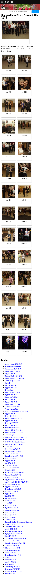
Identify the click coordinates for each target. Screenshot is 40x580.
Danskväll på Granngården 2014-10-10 (15, 543)
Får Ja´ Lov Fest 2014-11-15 (12, 541)
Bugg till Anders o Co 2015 (12, 510)
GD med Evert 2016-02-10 (12, 491)
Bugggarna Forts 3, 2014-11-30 (13, 534)
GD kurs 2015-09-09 (10, 517)
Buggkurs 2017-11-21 (11, 387)
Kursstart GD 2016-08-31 (12, 468)
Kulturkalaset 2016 (10, 470)
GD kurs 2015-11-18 (10, 501)
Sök (35, 11)
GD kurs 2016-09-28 (10, 458)
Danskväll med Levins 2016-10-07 (14, 456)
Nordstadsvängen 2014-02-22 (13, 555)
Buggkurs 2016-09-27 (11, 460)
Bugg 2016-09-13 (10, 463)
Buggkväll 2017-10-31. (11, 394)
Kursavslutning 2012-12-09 (12, 566)
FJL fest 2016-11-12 (10, 446)
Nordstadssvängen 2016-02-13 (13, 489)
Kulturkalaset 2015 (10, 519)
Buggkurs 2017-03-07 (11, 420)
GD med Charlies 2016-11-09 (12, 449)
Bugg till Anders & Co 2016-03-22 (14, 479)
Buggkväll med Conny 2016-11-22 (14, 444)
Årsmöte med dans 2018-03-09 (13, 364)
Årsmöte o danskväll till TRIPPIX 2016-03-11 (17, 482)
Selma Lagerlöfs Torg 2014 (12, 548)
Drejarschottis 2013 (10, 559)
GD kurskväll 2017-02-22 (11, 423)
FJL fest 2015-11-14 (10, 503)
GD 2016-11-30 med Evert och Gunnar (15, 442)
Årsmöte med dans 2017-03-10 (13, 418)
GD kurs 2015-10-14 (10, 512)
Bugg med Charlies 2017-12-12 (13, 376)
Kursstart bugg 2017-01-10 (12, 435)
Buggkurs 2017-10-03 (11, 399)
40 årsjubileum (9, 390)
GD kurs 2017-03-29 (10, 416)
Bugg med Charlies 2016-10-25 (13, 451)
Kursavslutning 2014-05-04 (12, 550)
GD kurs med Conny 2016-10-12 (13, 453)
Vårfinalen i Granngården (11, 409)
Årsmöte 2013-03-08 (11, 562)
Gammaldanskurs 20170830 (12, 404)
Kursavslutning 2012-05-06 (12, 569)
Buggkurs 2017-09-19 (11, 402)
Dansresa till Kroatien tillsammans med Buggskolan (18, 522)
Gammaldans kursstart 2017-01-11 (14, 432)
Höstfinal (7, 383)
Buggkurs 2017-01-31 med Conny (14, 430)
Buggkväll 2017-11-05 (11, 385)
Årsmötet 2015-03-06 (11, 529)
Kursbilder (7, 557)
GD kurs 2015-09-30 (10, 515)
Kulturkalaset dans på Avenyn (12, 406)
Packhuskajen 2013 (10, 574)
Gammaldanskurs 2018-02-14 (13, 369)
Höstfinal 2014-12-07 (11, 536)
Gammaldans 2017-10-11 (11, 397)
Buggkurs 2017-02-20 (11, 425)
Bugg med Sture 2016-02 (12, 486)
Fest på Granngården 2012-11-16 (13, 571)
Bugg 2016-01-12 (10, 496)
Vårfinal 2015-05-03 (10, 524)
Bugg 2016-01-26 (10, 493)
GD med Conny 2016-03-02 (12, 484)
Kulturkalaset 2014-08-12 (12, 545)
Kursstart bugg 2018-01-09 (12, 380)
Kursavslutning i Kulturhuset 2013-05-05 (16, 538)
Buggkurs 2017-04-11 (11, 413)
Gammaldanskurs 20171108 (12, 392)
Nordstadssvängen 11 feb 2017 (13, 427)
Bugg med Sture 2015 (11, 498)
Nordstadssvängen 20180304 (13, 366)
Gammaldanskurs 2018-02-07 (13, 371)
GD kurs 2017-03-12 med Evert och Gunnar (16, 411)
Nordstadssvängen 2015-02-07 (13, 531)
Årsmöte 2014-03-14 (10, 552)
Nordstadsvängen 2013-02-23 (13, 564)
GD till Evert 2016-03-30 (11, 477)
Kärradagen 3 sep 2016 (11, 465)
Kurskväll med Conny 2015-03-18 (14, 526)
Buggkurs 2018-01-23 (11, 373)
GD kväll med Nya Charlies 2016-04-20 (15, 472)
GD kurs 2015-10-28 (10, 505)
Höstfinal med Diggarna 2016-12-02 (14, 439)
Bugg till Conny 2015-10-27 (12, 508)
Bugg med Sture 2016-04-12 (13, 475)
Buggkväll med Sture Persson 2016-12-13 (16, 437)
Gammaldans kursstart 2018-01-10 (14, 378)
